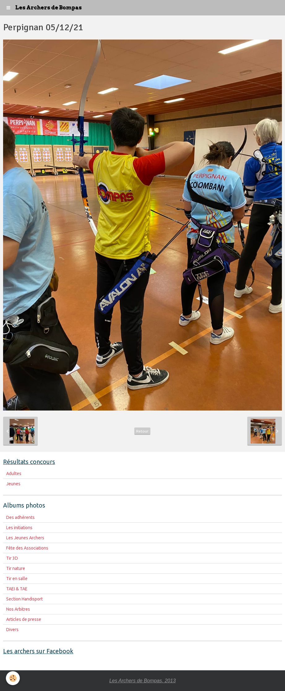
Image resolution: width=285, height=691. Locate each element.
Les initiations (19, 527)
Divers (12, 629)
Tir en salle (17, 578)
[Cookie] (13, 678)
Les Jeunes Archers (25, 537)
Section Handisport (24, 598)
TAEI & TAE (17, 588)
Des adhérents (20, 517)
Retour (142, 431)
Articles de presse (23, 619)
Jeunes (13, 483)
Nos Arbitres (18, 609)
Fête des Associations (27, 548)
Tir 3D (12, 558)
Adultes (13, 473)
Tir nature (15, 568)
